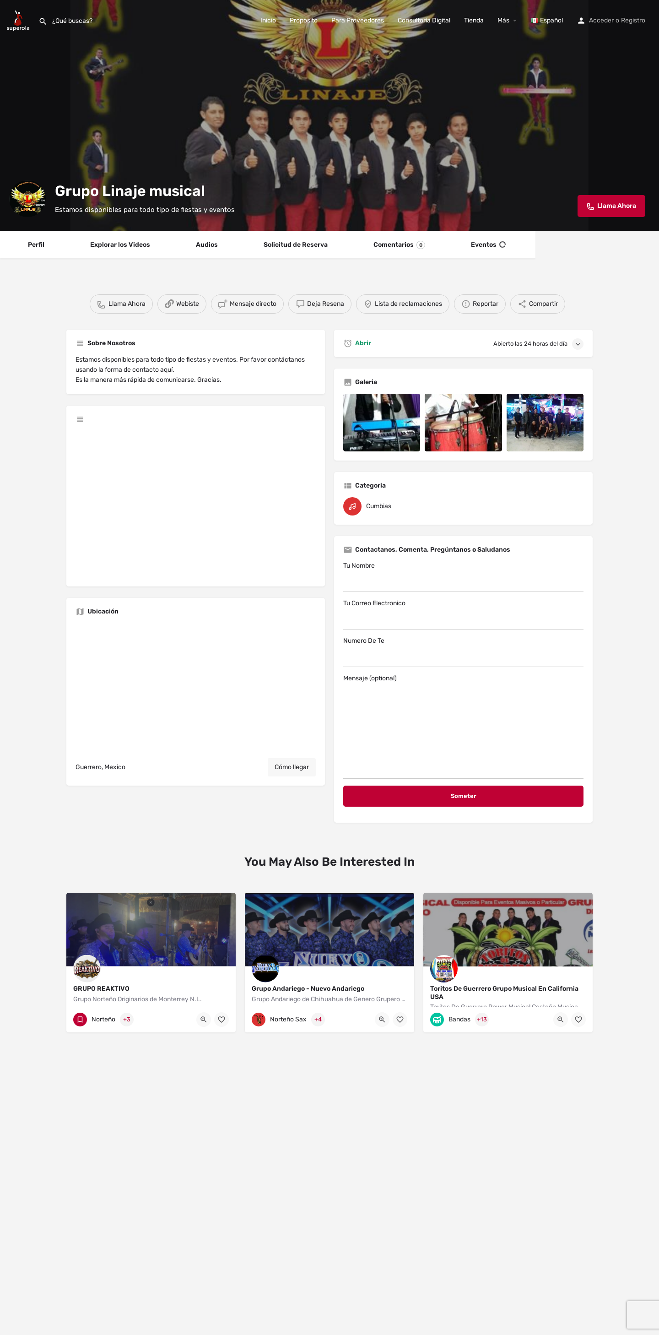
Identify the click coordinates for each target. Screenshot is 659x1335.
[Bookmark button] (221, 1019)
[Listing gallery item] (381, 422)
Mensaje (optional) (463, 726)
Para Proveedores (357, 20)
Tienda (474, 20)
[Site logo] (19, 20)
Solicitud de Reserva (296, 245)
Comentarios (399, 245)
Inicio (268, 20)
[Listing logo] (27, 198)
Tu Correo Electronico (463, 614)
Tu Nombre (463, 577)
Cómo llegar (292, 767)
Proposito (304, 20)
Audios (207, 245)
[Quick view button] (203, 1019)
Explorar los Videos (120, 245)
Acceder (601, 20)
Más (503, 20)
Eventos (488, 245)
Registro (633, 20)
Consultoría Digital (424, 20)
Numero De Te (463, 652)
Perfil (36, 245)
